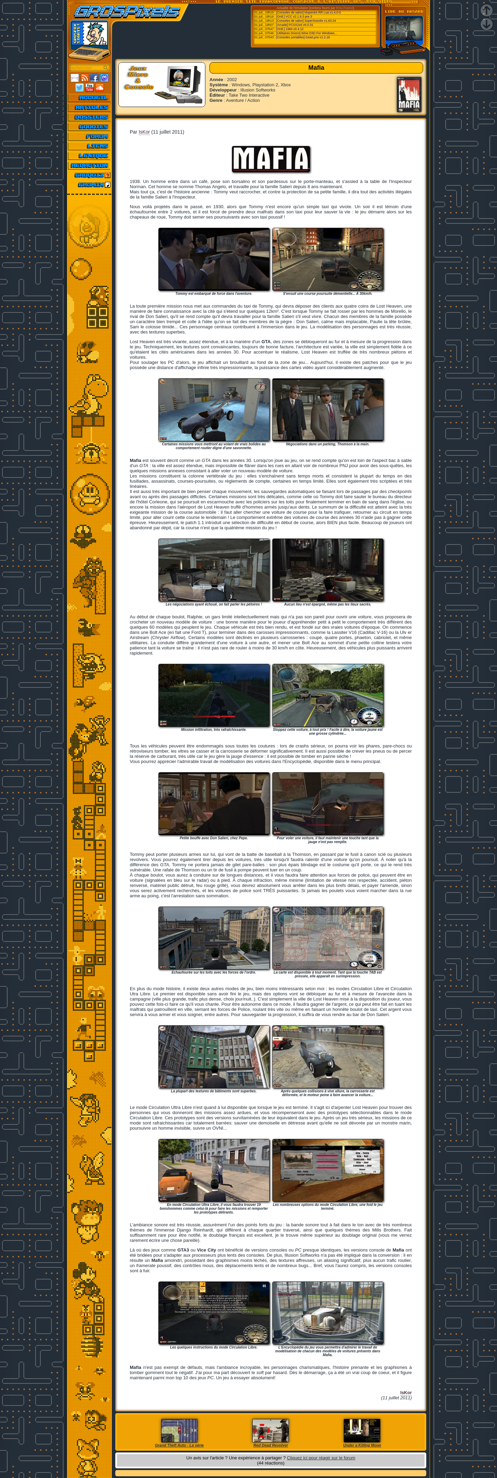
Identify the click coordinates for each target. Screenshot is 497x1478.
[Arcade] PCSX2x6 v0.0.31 (294, 25)
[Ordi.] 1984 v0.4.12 (290, 29)
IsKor (144, 132)
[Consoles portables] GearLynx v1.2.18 (303, 37)
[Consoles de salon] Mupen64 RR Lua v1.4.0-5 (308, 12)
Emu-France (344, 8)
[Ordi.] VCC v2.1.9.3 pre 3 (294, 16)
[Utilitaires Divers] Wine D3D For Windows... (306, 33)
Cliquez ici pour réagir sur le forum (321, 1457)
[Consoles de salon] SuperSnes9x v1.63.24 (306, 20)
